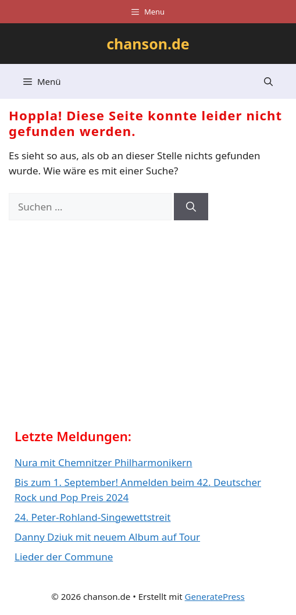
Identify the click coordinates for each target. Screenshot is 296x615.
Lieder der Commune (64, 556)
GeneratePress (215, 596)
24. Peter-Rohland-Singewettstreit (92, 517)
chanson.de (148, 43)
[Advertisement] (102, 328)
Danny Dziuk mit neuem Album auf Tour (107, 537)
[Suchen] (191, 207)
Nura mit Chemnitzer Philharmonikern (103, 462)
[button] (268, 81)
